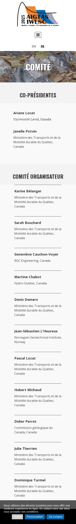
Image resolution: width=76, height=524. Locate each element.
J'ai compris (55, 516)
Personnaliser (35, 516)
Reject (17, 516)
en (34, 46)
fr (42, 46)
